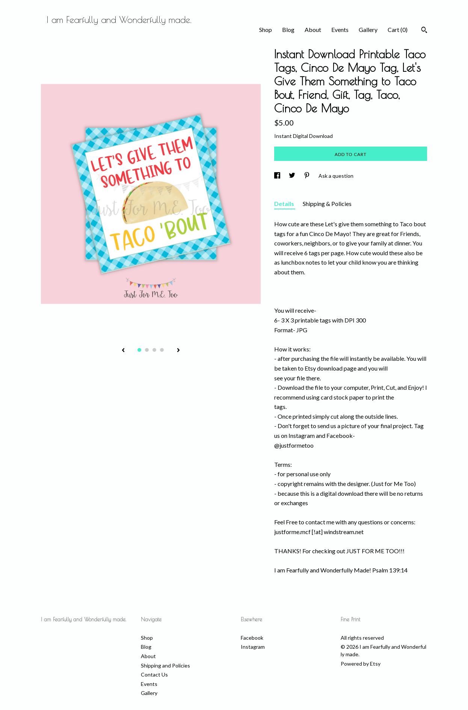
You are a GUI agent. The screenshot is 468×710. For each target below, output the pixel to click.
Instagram (253, 646)
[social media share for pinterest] (307, 176)
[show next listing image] (178, 350)
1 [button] (139, 350)
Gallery (368, 29)
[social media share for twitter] (292, 176)
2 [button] (147, 350)
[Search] (424, 31)
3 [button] (154, 350)
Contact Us (154, 674)
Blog (288, 29)
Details (284, 203)
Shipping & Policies (327, 203)
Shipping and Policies (165, 665)
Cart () (398, 29)
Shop (265, 29)
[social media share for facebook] (277, 176)
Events (340, 29)
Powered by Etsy (360, 663)
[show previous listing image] (123, 350)
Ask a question (336, 176)
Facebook (252, 637)
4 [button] (162, 350)
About (313, 29)
